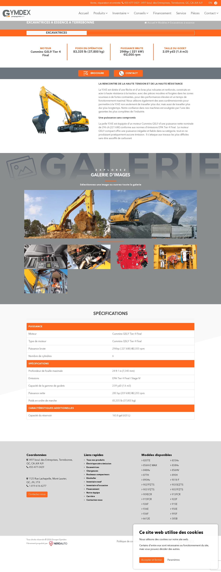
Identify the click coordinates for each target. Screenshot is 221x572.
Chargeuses (91, 495)
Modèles (162, 46)
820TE (146, 484)
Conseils (139, 12)
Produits (98, 12)
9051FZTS (148, 513)
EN (210, 3)
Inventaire (118, 12)
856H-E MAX (149, 489)
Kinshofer (90, 502)
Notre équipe (92, 516)
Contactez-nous (37, 518)
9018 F (174, 503)
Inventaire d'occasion (96, 509)
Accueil (81, 12)
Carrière (89, 520)
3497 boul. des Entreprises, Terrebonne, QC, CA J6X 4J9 (172, 3)
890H (174, 499)
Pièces (193, 12)
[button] (85, 97)
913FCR (175, 518)
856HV (174, 494)
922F (173, 523)
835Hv (174, 484)
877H (145, 499)
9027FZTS (148, 508)
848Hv (146, 494)
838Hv (174, 489)
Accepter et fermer (151, 560)
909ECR (147, 518)
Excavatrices (91, 491)
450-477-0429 (130, 3)
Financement (160, 12)
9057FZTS (176, 513)
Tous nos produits (94, 484)
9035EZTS (176, 508)
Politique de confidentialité (131, 565)
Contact (209, 12)
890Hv (146, 503)
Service (179, 12)
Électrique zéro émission (97, 487)
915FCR (147, 523)
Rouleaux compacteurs (96, 498)
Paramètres (173, 560)
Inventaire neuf (92, 506)
